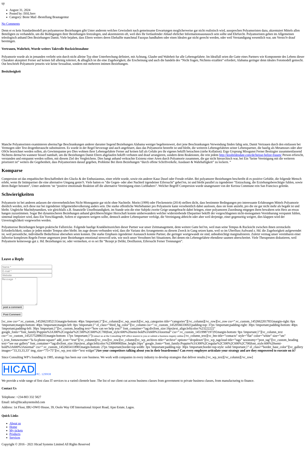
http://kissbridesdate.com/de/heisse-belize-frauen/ (250, 155)
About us (15, 428)
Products (14, 439)
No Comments (11, 23)
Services (14, 443)
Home (13, 432)
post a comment (12, 312)
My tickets (16, 435)
